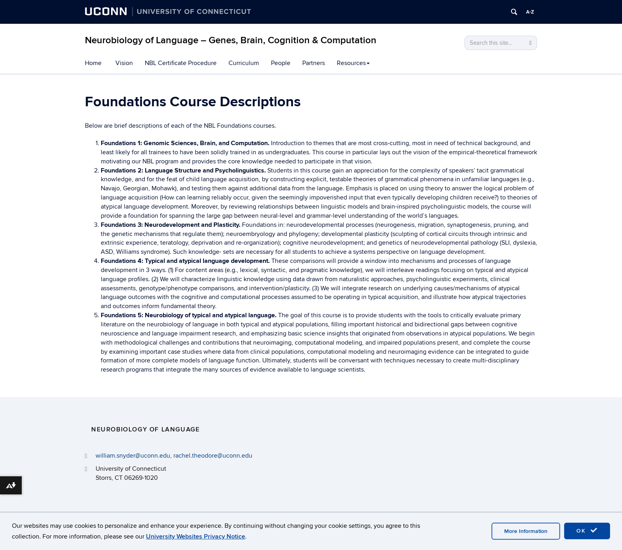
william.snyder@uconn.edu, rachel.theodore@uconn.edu (174, 456)
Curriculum (243, 63)
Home (93, 63)
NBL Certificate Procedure (181, 63)
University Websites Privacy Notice (195, 536)
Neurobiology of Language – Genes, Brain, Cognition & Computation (230, 40)
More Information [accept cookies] (525, 531)
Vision (124, 63)
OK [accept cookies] (587, 530)
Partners (313, 63)
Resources (353, 63)
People (280, 63)
